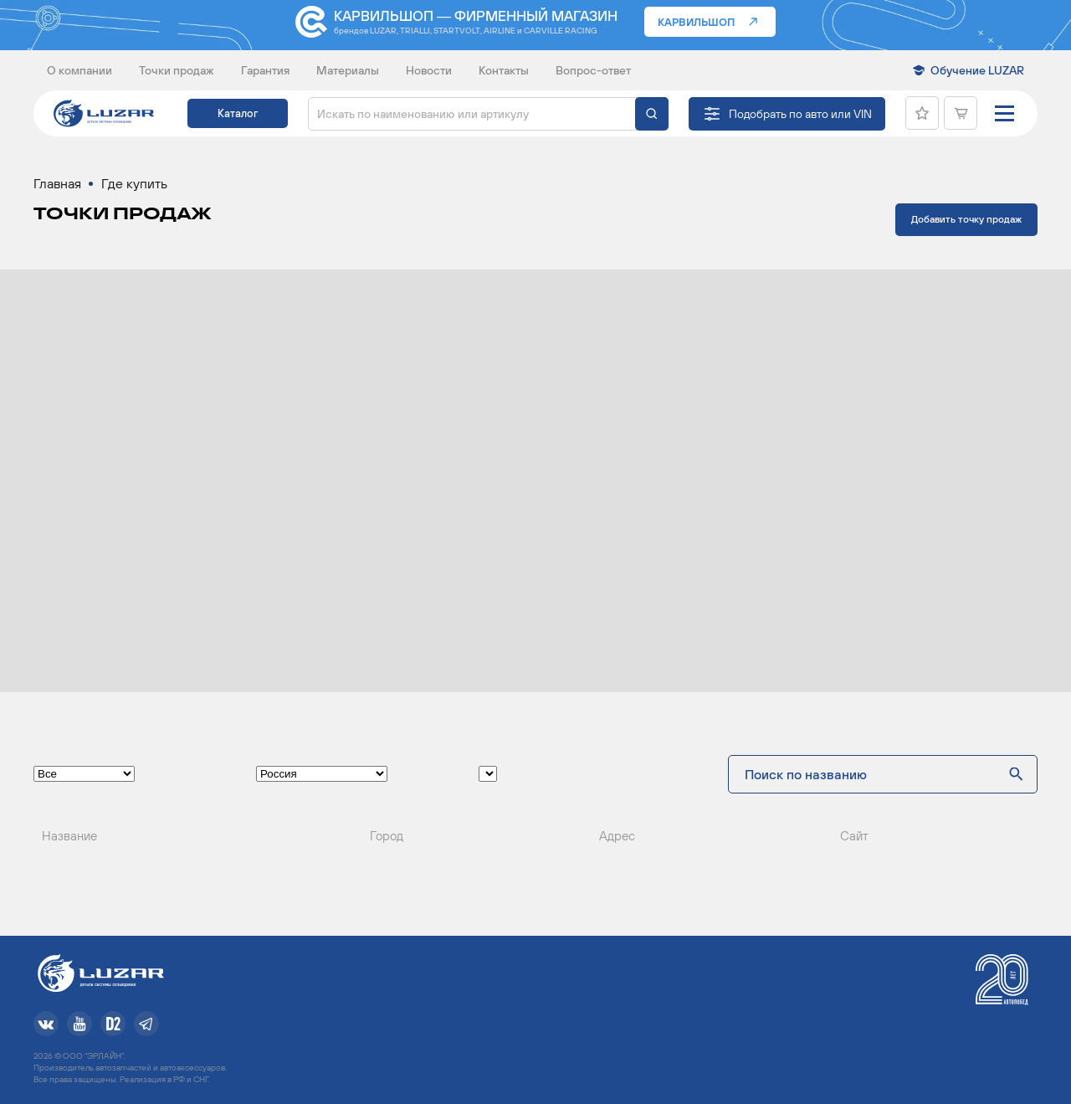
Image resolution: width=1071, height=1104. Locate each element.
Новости (429, 70)
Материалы (347, 70)
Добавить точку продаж (966, 219)
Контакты (504, 70)
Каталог (238, 113)
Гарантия (265, 70)
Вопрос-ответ (593, 70)
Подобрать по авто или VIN (800, 114)
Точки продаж (176, 70)
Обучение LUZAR (977, 70)
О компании (79, 70)
